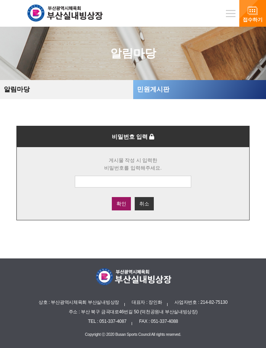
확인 (121, 204)
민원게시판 (153, 89)
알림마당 (17, 89)
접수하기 (253, 19)
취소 (144, 204)
